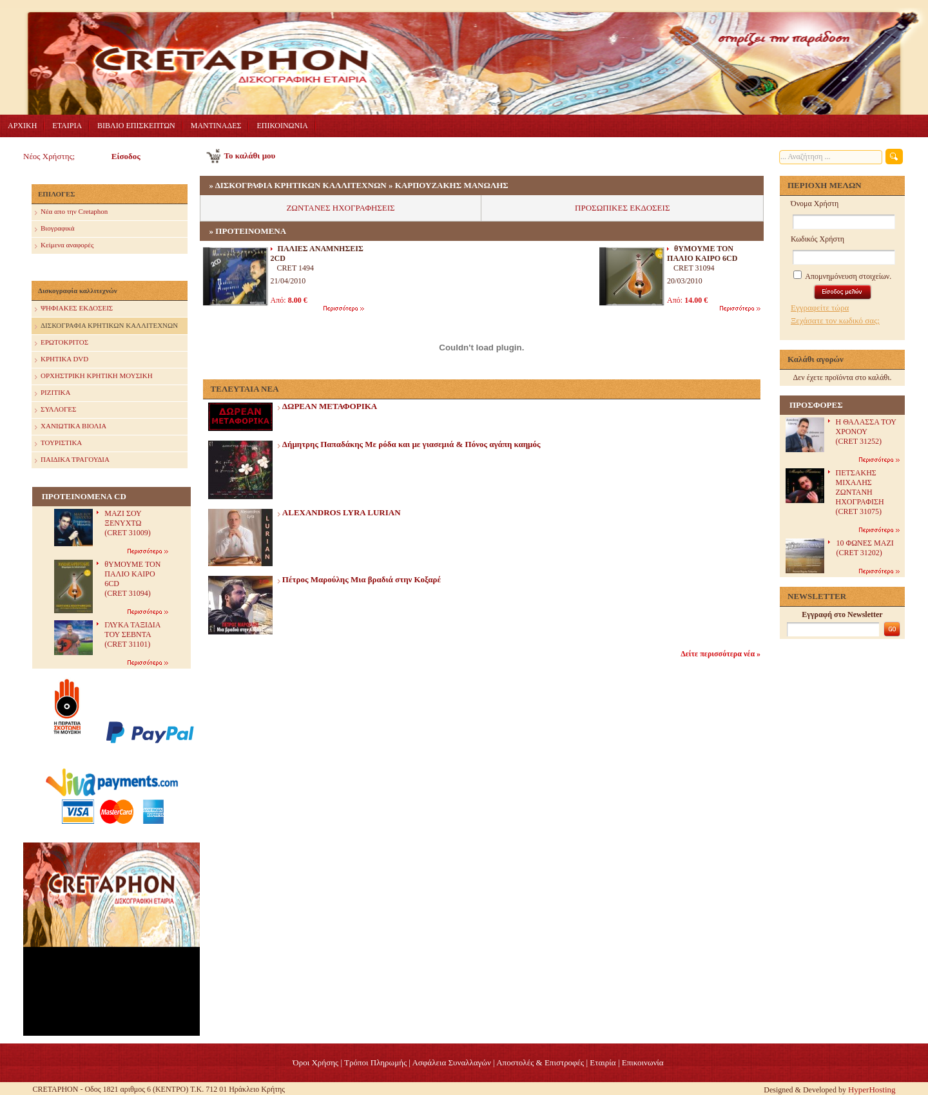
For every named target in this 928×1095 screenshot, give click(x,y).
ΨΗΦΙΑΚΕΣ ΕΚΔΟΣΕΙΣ (74, 309)
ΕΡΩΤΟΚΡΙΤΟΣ (61, 343)
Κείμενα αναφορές (64, 246)
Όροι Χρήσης (315, 1062)
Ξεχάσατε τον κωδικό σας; (835, 320)
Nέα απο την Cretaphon (71, 212)
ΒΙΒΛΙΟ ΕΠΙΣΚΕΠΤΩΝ (136, 125)
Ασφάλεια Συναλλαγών (451, 1062)
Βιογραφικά (54, 229)
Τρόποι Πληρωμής (375, 1062)
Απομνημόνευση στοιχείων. (842, 276)
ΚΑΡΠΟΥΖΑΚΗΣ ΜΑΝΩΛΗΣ (451, 185)
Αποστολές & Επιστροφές (540, 1062)
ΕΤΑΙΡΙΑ (67, 125)
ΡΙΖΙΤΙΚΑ (52, 393)
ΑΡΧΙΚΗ (22, 125)
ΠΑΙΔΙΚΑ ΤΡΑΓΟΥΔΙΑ (72, 460)
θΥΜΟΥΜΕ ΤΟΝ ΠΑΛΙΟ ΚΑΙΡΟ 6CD (702, 253)
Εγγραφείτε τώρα (820, 307)
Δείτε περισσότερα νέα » (720, 653)
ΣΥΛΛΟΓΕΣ (55, 410)
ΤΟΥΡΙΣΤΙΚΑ (58, 443)
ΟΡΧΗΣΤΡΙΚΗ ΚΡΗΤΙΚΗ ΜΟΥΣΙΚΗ (94, 376)
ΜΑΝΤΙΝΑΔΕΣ (216, 125)
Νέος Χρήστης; (49, 156)
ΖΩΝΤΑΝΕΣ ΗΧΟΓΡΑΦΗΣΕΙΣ (340, 208)
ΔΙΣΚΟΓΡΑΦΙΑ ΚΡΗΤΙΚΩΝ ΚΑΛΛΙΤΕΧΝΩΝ (106, 326)
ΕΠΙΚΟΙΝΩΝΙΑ (281, 125)
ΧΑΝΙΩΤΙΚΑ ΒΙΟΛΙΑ (70, 427)
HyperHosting (872, 1089)
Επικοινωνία (643, 1062)
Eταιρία (602, 1062)
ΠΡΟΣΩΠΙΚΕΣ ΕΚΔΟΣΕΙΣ (622, 208)
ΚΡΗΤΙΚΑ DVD (61, 360)
